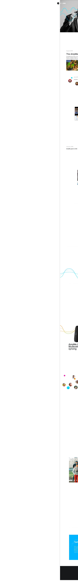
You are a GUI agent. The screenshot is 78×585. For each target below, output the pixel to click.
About (57, 572)
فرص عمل (42, 572)
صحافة (46, 572)
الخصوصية (34, 572)
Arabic (39, 569)
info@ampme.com (29, 572)
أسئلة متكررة (53, 572)
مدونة (49, 572)
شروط (38, 572)
